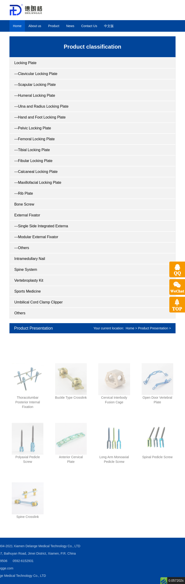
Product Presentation (33, 328)
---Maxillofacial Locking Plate (37, 182)
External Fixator (27, 215)
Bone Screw (24, 204)
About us (34, 26)
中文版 (109, 26)
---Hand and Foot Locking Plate (40, 117)
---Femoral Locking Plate (34, 139)
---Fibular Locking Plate (33, 161)
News (70, 26)
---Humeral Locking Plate (34, 95)
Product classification (92, 47)
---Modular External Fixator (36, 237)
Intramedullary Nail (29, 259)
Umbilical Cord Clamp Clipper (38, 302)
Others (19, 313)
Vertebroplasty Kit (28, 280)
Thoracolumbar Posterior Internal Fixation (27, 424)
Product (53, 26)
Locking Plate (25, 63)
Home (17, 26)
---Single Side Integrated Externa (41, 226)
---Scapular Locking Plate (35, 85)
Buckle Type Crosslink (71, 420)
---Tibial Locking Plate (32, 150)
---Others (21, 248)
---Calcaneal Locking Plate (36, 172)
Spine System (25, 270)
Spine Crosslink (27, 539)
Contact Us (89, 26)
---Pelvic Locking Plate (32, 128)
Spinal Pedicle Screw (157, 479)
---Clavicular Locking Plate (35, 74)
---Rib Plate (23, 193)
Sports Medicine (27, 291)
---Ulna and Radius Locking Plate (41, 106)
